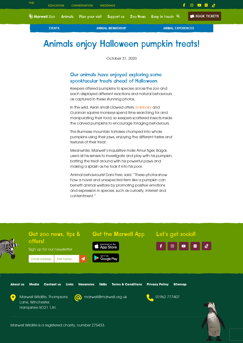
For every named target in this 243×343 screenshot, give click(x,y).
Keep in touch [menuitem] (162, 17)
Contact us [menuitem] (52, 284)
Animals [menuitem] (67, 17)
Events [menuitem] (54, 28)
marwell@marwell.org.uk (105, 297)
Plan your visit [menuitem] (90, 17)
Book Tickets (204, 15)
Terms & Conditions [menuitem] (127, 284)
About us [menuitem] (17, 284)
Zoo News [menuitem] (138, 17)
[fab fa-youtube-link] (199, 5)
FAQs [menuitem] (103, 284)
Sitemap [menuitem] (180, 284)
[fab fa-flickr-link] (206, 5)
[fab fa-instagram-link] (192, 5)
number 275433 (90, 325)
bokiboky (143, 107)
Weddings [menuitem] (107, 5)
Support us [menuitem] (115, 17)
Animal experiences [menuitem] (178, 28)
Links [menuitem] (69, 284)
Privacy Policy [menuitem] (158, 284)
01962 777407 (168, 297)
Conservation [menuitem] (82, 5)
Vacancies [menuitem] (86, 284)
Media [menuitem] (34, 284)
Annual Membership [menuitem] (111, 28)
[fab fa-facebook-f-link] (184, 5)
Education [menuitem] (56, 5)
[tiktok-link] (213, 5)
